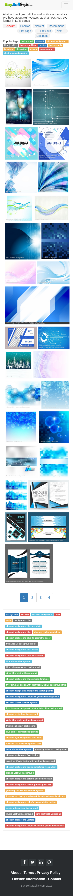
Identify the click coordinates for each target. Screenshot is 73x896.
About (16, 873)
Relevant (9, 26)
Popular (25, 26)
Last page (42, 35)
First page (25, 30)
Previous (44, 30)
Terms (29, 873)
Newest (39, 26)
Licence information (28, 879)
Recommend (56, 26)
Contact (54, 879)
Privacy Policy (49, 873)
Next (61, 30)
